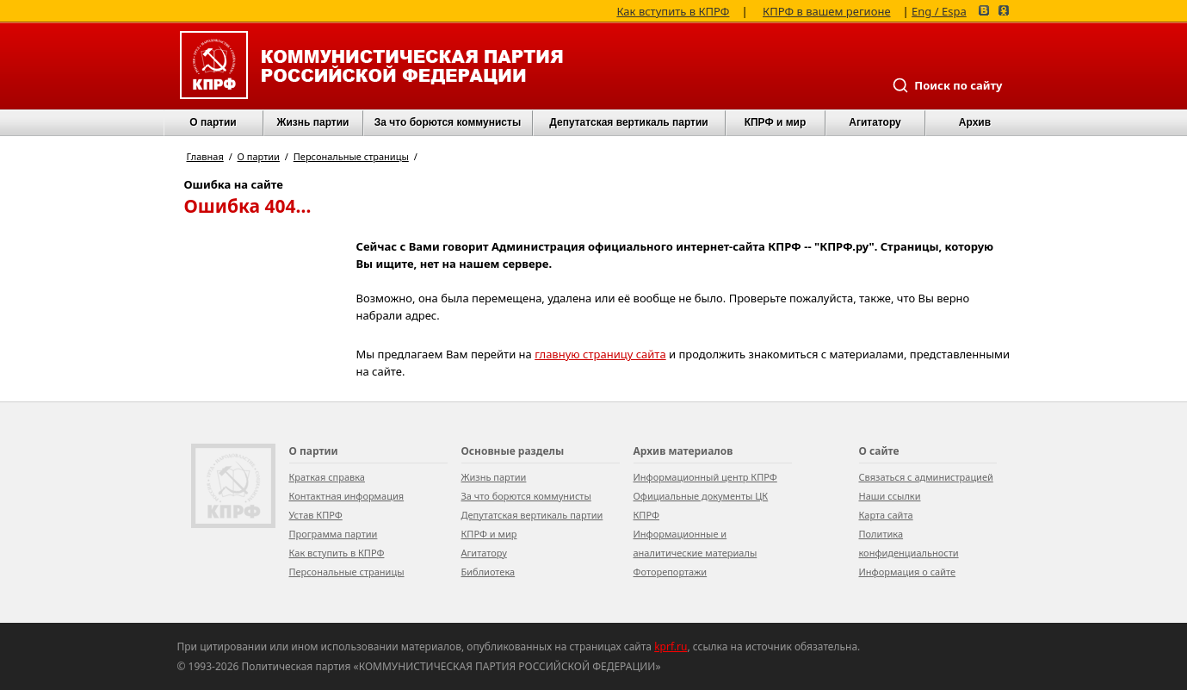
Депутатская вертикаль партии (628, 122)
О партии (212, 122)
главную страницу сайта (600, 354)
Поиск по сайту (947, 85)
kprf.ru (670, 646)
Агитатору (484, 552)
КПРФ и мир (776, 122)
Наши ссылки (890, 495)
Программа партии (333, 533)
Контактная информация (347, 495)
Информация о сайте (907, 571)
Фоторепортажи (671, 571)
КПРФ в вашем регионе (827, 9)
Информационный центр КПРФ (705, 476)
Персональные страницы (351, 156)
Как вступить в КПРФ (672, 9)
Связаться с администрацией (926, 476)
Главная (205, 156)
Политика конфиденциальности (909, 543)
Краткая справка (327, 476)
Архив (975, 122)
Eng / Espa (939, 9)
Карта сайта (886, 514)
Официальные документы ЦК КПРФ (701, 505)
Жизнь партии (313, 122)
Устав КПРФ (316, 514)
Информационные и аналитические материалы (695, 543)
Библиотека (488, 571)
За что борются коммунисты (447, 122)
